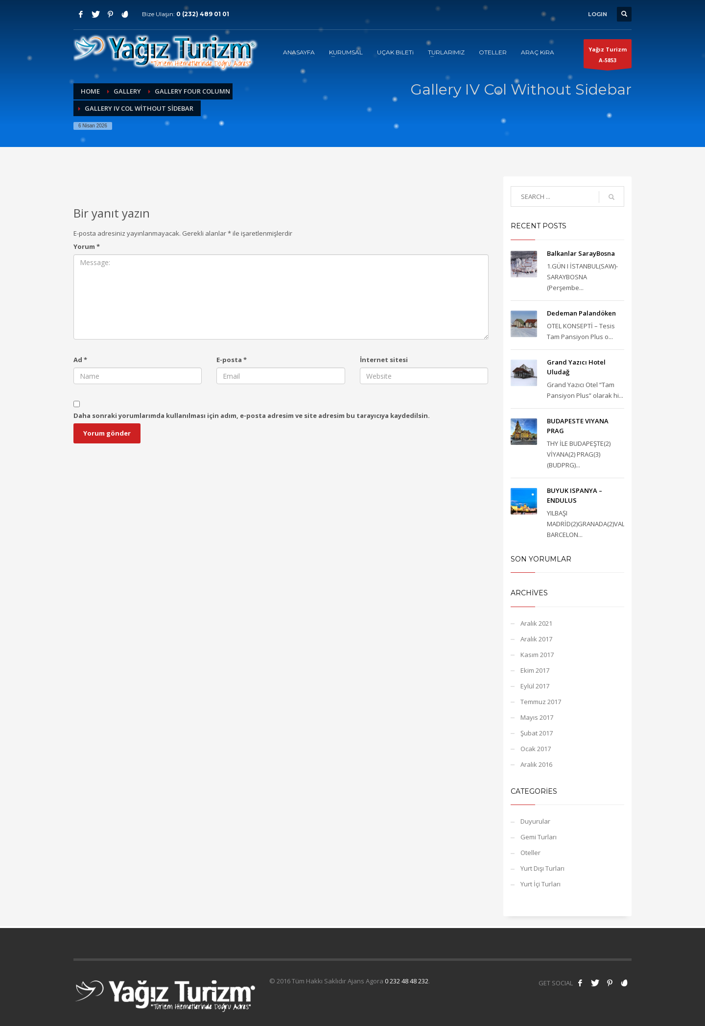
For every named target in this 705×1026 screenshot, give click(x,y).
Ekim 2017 (534, 670)
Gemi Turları (538, 836)
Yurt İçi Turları (540, 883)
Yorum (86, 246)
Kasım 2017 (537, 654)
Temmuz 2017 (540, 701)
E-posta (231, 359)
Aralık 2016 (536, 764)
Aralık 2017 (536, 639)
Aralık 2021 (536, 623)
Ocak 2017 (535, 748)
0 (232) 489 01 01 (202, 14)
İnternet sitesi (384, 359)
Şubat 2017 (536, 733)
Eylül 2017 (534, 686)
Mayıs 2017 (536, 717)
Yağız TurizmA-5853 (608, 57)
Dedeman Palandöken (581, 313)
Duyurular (535, 821)
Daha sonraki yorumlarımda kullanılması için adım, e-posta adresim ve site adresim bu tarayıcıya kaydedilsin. (251, 415)
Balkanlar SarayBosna (581, 253)
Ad (80, 359)
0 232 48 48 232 (406, 981)
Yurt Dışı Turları (542, 868)
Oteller (530, 852)
